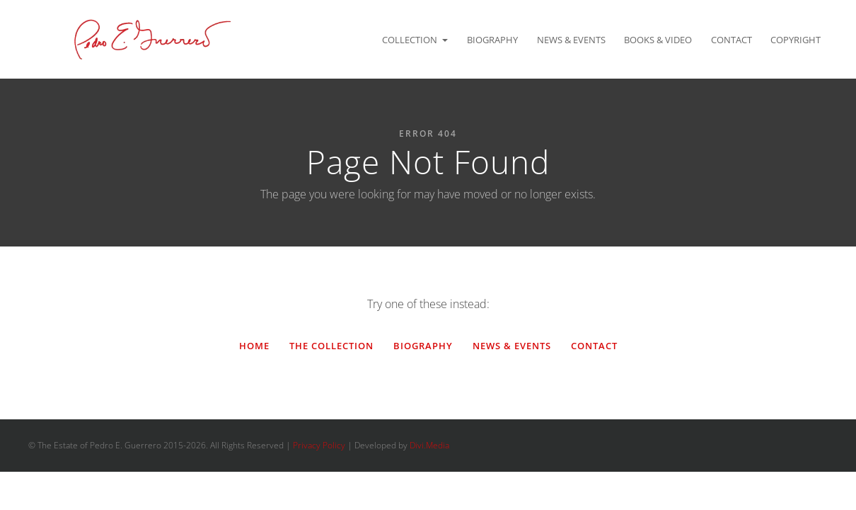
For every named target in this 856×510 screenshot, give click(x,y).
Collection (409, 39)
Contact (731, 39)
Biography (492, 39)
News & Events (571, 39)
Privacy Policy (319, 445)
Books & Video (658, 39)
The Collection (331, 345)
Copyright (795, 39)
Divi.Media (429, 445)
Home (254, 345)
